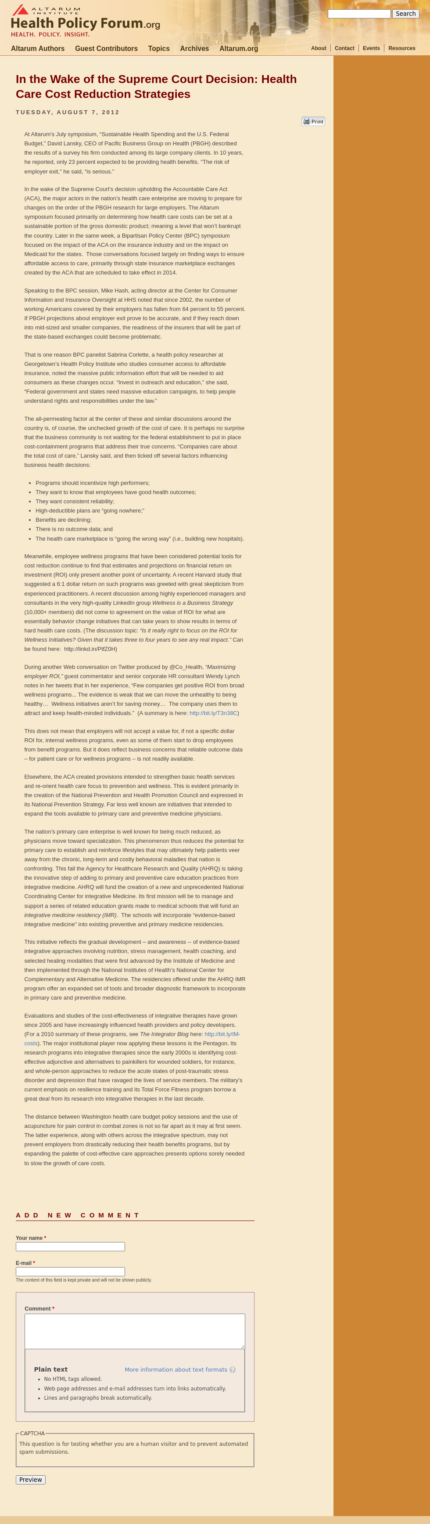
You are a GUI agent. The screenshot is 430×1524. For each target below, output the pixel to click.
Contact (345, 48)
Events (371, 48)
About (318, 48)
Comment (39, 1308)
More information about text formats (176, 1369)
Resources (401, 48)
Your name (31, 1238)
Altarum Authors (37, 48)
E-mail (25, 1263)
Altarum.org (238, 48)
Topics (159, 48)
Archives (194, 48)
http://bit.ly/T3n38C (213, 713)
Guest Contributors (106, 48)
